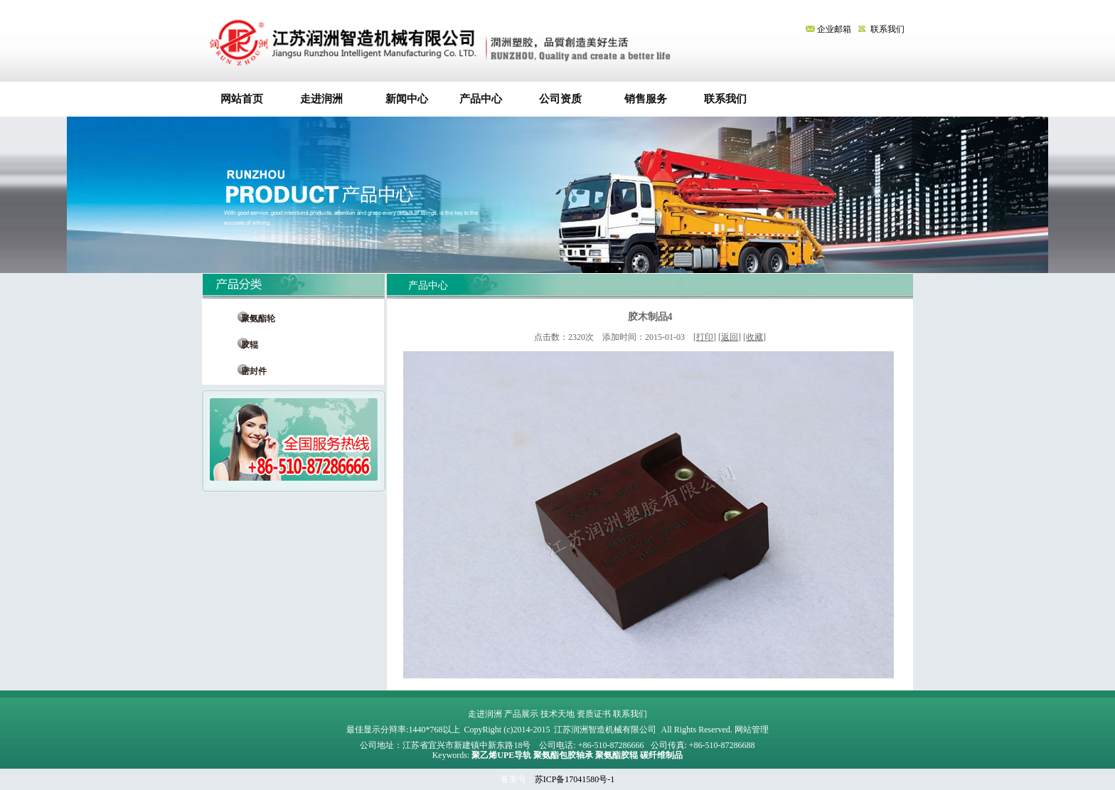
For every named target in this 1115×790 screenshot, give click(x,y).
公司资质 (560, 99)
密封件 (250, 371)
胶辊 (245, 345)
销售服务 (640, 99)
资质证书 (594, 714)
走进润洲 (321, 99)
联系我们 (887, 29)
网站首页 (241, 99)
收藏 (754, 337)
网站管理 (752, 730)
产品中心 (480, 99)
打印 (704, 337)
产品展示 (521, 714)
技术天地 (557, 714)
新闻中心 (401, 99)
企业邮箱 (829, 29)
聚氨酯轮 (254, 319)
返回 (729, 337)
